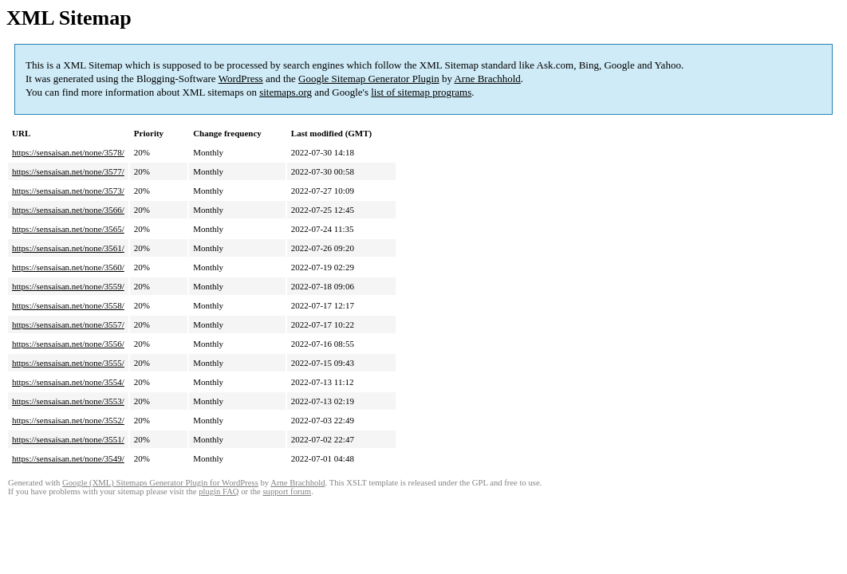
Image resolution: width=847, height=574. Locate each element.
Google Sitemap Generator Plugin (368, 79)
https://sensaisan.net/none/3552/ (68, 420)
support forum (286, 491)
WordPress (241, 79)
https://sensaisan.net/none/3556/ (68, 343)
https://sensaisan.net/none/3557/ (68, 324)
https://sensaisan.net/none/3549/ (68, 458)
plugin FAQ (218, 491)
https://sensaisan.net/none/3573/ (68, 190)
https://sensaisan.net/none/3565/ (68, 229)
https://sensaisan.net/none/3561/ (68, 248)
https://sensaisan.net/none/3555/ (68, 363)
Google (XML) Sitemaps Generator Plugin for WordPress (160, 482)
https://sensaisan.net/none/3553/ (68, 401)
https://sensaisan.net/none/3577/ (68, 171)
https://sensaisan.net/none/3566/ (68, 209)
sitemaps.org (285, 92)
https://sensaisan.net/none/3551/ (68, 439)
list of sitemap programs (421, 92)
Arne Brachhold (487, 79)
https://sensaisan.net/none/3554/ (68, 382)
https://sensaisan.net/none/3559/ (68, 286)
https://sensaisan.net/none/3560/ (68, 267)
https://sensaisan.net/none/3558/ (68, 305)
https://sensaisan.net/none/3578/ (68, 152)
